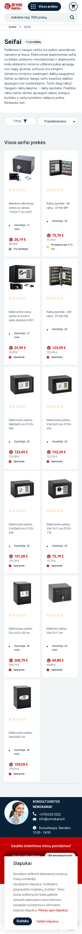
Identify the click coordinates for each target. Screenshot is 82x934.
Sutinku (22, 921)
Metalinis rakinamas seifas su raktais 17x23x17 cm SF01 (21, 207)
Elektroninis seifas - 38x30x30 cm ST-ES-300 (21, 424)
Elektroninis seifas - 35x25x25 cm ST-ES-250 (59, 424)
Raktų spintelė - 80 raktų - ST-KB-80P (58, 205)
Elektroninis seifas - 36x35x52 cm (21, 734)
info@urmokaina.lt (52, 819)
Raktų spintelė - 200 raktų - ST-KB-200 (59, 314)
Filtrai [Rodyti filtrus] (20, 121)
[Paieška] (72, 17)
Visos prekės (44, 6)
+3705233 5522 (50, 814)
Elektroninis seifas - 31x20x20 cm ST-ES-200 (21, 528)
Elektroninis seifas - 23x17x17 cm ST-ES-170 (59, 528)
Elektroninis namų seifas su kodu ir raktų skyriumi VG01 (21, 316)
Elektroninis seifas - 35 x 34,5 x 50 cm (21, 630)
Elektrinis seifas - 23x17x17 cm (57, 630)
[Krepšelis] (73, 6)
